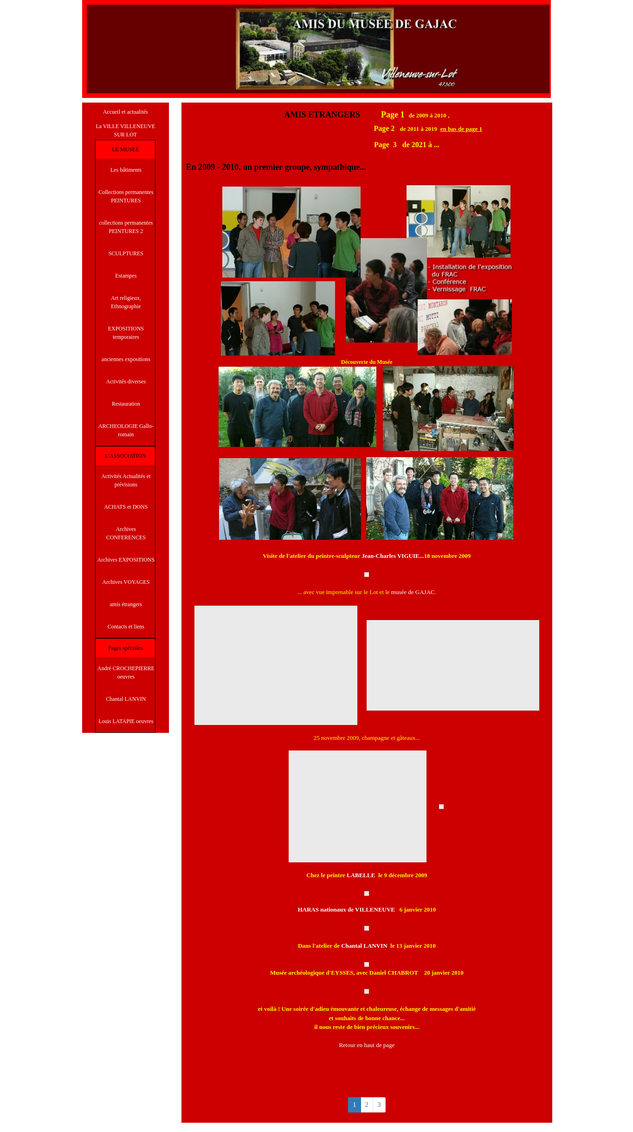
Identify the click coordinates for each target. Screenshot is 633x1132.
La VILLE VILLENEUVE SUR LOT (125, 130)
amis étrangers (126, 604)
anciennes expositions (126, 359)
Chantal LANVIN (126, 699)
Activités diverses (126, 381)
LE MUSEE (125, 149)
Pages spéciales (125, 648)
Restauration (126, 404)
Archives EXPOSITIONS (126, 559)
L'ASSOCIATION (125, 456)
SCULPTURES (126, 253)
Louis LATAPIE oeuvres (125, 721)
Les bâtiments (126, 170)
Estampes (125, 275)
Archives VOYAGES (125, 582)
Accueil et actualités (125, 112)
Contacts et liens (126, 626)
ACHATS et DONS (126, 507)
